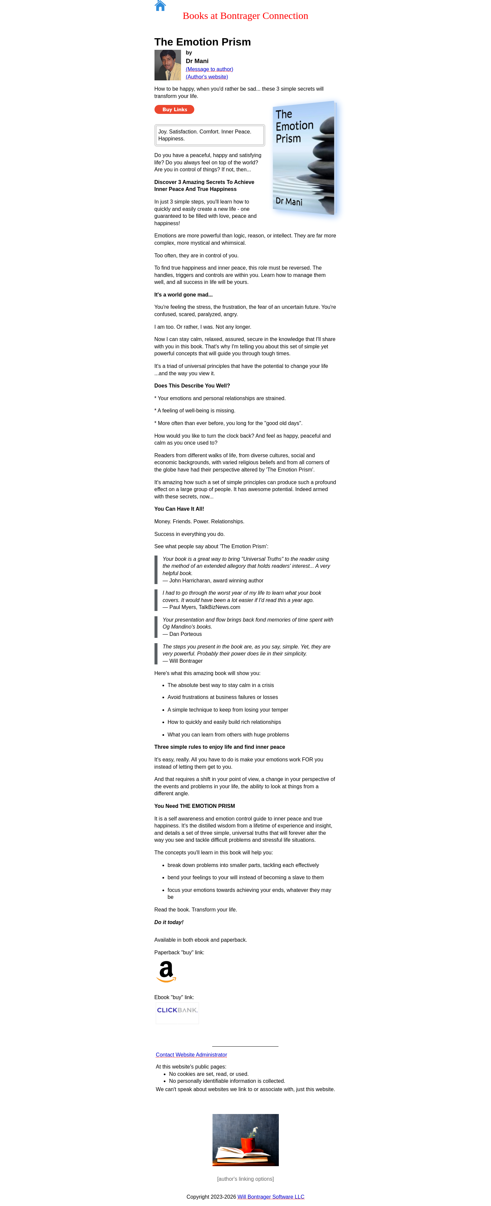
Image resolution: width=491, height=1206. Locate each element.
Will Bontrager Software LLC (271, 1197)
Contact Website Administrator (191, 1055)
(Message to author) (209, 69)
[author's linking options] (245, 1179)
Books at (245, 15)
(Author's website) (207, 77)
